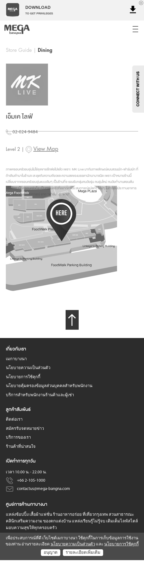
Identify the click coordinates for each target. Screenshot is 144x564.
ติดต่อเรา (14, 420)
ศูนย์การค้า (16, 504)
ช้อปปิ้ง (22, 515)
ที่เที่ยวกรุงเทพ (95, 515)
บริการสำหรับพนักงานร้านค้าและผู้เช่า (40, 395)
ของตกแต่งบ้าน (57, 521)
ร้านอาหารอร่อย (67, 515)
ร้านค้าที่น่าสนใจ (21, 447)
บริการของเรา (18, 438)
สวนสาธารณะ (121, 515)
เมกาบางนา (16, 359)
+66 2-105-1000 (31, 481)
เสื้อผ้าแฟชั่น (40, 515)
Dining (45, 50)
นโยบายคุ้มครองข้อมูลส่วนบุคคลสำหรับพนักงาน (49, 386)
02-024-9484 (22, 139)
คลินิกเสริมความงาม (24, 521)
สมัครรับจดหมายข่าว (25, 429)
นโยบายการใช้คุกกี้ (23, 377)
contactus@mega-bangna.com (43, 489)
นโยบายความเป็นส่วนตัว (28, 368)
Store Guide (19, 50)
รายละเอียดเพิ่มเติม (83, 553)
